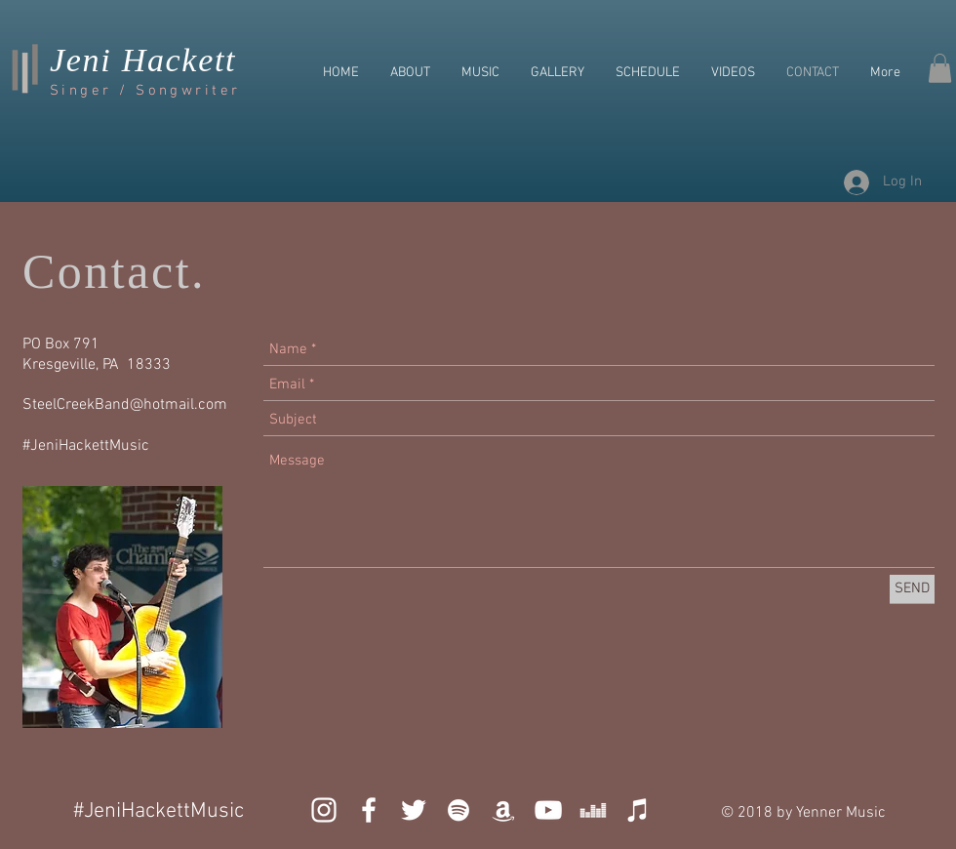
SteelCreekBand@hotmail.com (124, 405)
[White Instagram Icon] (323, 810)
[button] (940, 68)
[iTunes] (638, 810)
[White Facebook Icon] (368, 810)
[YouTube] (548, 810)
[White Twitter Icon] (413, 810)
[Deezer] (593, 810)
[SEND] (912, 589)
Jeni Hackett (143, 60)
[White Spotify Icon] (458, 810)
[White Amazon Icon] (503, 810)
